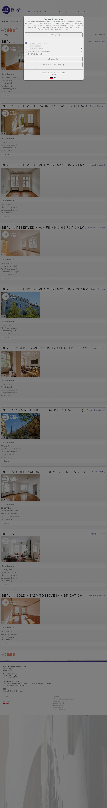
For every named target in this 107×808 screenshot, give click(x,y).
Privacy (55, 72)
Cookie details (47, 72)
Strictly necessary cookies (37, 43)
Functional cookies (35, 46)
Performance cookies (35, 49)
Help (70, 27)
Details (53, 74)
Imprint (62, 72)
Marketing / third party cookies (39, 51)
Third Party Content (35, 54)
